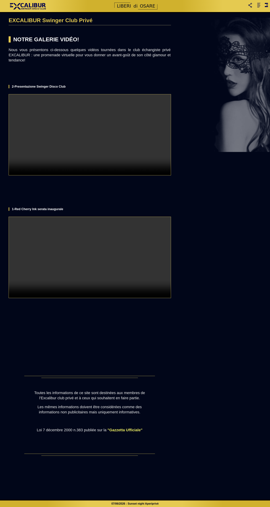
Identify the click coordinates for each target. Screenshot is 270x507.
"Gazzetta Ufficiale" (124, 430)
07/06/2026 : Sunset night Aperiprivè (135, 503)
